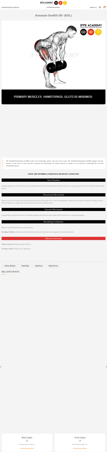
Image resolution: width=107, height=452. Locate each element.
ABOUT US (93, 7)
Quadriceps (38, 266)
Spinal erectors (53, 266)
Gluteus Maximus (9, 266)
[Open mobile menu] (100, 7)
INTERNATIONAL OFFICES (10, 7)
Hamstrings (25, 266)
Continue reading (27, 448)
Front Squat (80, 437)
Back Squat (27, 437)
